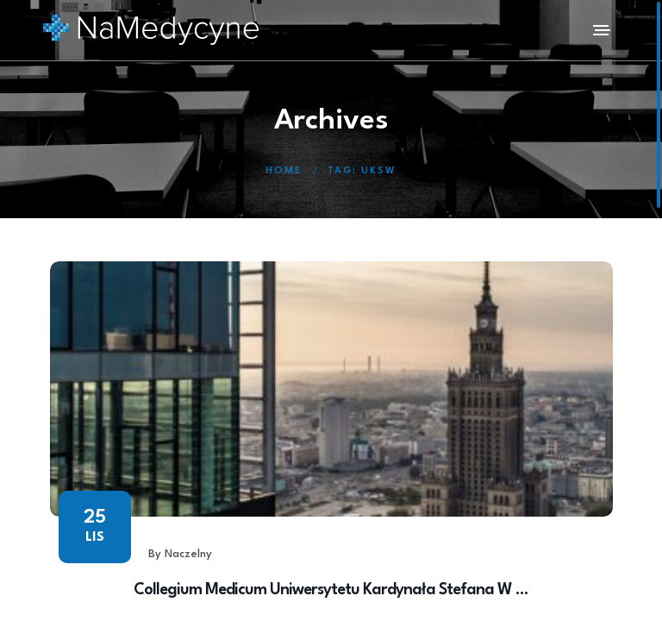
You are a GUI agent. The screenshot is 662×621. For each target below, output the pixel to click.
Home (283, 171)
